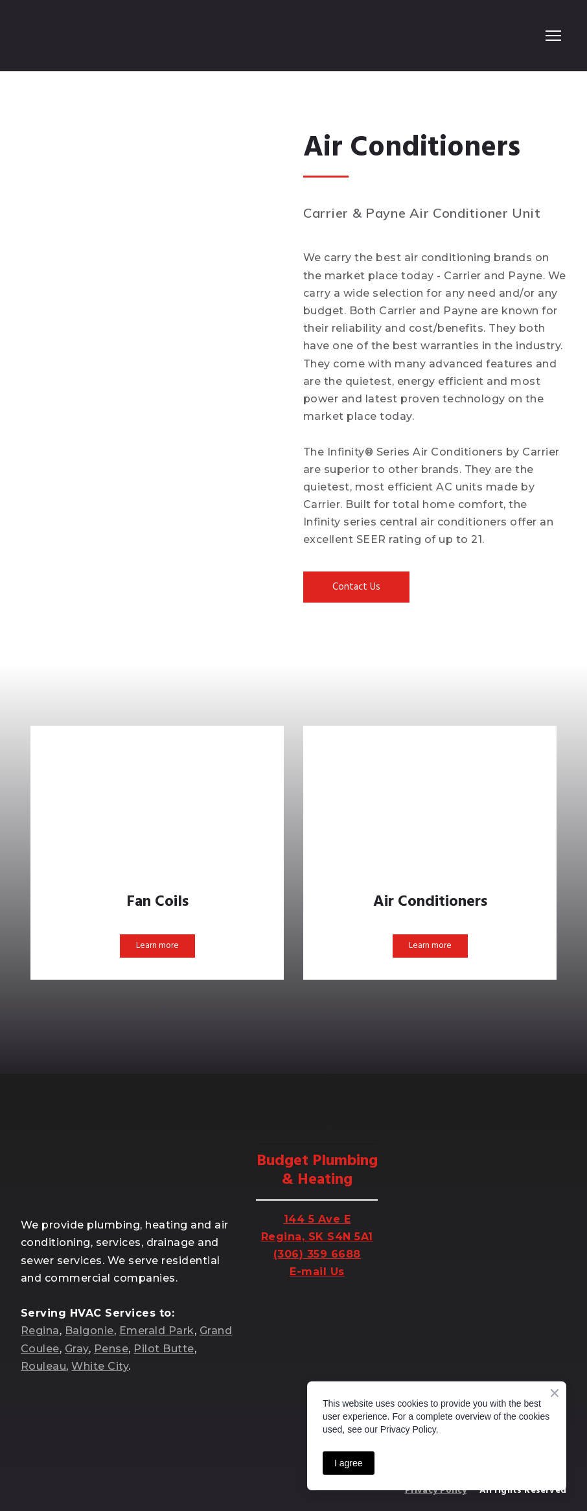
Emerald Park (156, 1330)
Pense (111, 1349)
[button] (356, 587)
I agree (348, 1463)
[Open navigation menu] (553, 36)
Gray (77, 1349)
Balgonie (89, 1330)
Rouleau (43, 1366)
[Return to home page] (73, 35)
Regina (40, 1330)
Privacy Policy (436, 1490)
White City (99, 1366)
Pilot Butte (163, 1349)
